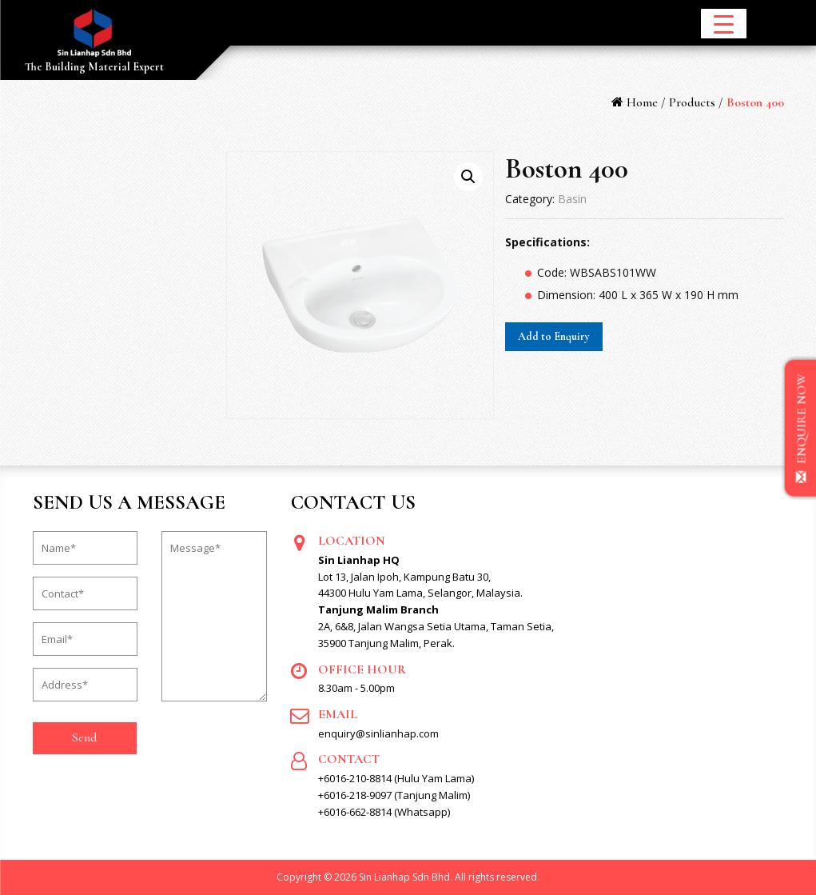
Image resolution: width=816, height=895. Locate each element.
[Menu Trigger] (723, 23)
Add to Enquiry (554, 336)
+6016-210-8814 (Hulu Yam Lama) (396, 778)
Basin (572, 198)
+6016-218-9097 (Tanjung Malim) (394, 795)
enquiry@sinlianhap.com (378, 733)
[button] (468, 176)
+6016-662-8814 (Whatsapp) (384, 812)
